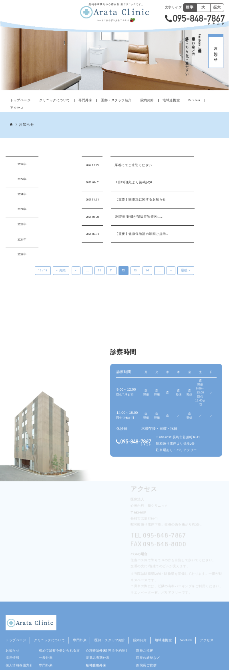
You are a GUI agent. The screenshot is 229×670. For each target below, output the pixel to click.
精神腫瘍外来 (96, 665)
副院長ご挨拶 (146, 665)
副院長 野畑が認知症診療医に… (139, 217)
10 (99, 270)
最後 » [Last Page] (186, 270)
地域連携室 (171, 100)
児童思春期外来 (98, 658)
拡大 (217, 7)
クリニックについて (54, 100)
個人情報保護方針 (19, 665)
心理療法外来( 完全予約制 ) (108, 650)
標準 (189, 7)
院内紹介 (147, 100)
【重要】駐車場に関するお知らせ (140, 199)
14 (147, 270)
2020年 (22, 254)
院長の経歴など (148, 658)
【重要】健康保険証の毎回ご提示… (141, 234)
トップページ (20, 100)
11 (111, 270)
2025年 (22, 179)
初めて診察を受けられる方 (59, 650)
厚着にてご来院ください (133, 165)
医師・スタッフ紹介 (116, 100)
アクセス (17, 108)
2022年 (22, 224)
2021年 (22, 239)
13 (135, 270)
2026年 (22, 164)
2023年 (22, 209)
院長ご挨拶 (144, 650)
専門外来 (85, 100)
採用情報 (12, 658)
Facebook (195, 100)
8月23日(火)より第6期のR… (135, 182)
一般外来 (45, 658)
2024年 (22, 194)
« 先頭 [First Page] (61, 270)
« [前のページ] (76, 270)
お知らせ (12, 650)
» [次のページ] (171, 270)
